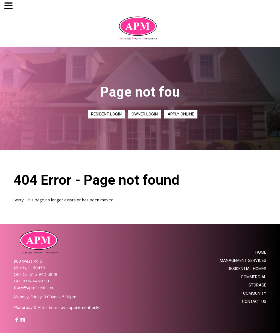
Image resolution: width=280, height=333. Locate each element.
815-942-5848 (43, 274)
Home (260, 252)
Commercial (253, 276)
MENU (22, 7)
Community (254, 293)
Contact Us (254, 301)
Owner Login (145, 114)
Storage (257, 285)
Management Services (243, 260)
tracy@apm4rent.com (34, 287)
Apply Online (181, 114)
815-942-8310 (37, 280)
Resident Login (106, 114)
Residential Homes (247, 268)
